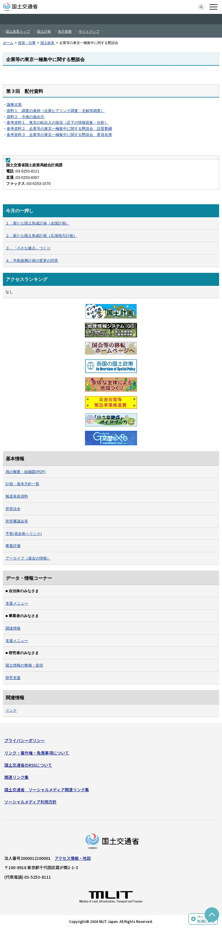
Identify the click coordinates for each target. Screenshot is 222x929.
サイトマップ (89, 32)
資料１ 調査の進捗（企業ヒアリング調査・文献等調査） (55, 110)
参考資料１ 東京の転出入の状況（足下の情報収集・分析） (57, 122)
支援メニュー (16, 603)
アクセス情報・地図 (73, 858)
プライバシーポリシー (24, 740)
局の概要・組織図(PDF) (25, 472)
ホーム (8, 43)
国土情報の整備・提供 (24, 665)
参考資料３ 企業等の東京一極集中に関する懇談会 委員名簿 (59, 135)
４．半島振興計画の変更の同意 (31, 260)
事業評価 (13, 546)
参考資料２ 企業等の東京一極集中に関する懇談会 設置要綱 (59, 128)
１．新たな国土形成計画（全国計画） (37, 223)
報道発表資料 (16, 496)
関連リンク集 (16, 777)
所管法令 (13, 509)
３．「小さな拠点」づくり (28, 248)
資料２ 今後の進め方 (25, 117)
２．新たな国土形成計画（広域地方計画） (41, 235)
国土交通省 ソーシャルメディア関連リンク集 (46, 789)
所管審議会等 (16, 521)
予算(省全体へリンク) (23, 533)
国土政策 (47, 43)
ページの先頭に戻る (205, 919)
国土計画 (44, 32)
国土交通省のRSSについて (28, 765)
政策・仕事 (27, 43)
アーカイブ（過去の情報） (28, 558)
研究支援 (13, 678)
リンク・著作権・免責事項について (36, 753)
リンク (11, 710)
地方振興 (65, 32)
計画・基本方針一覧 (22, 484)
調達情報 (13, 628)
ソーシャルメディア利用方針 (30, 802)
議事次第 (14, 104)
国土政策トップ (18, 32)
